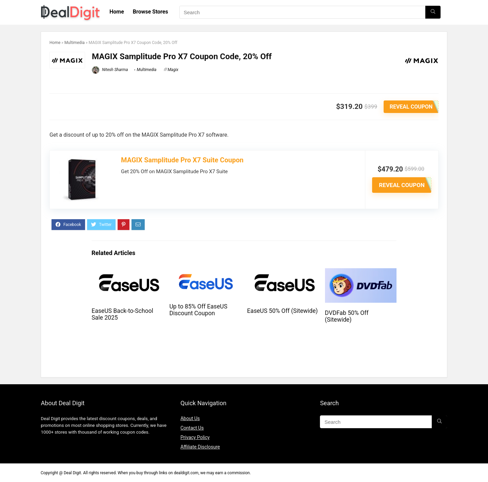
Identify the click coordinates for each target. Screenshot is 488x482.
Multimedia (74, 42)
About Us (190, 418)
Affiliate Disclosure (200, 447)
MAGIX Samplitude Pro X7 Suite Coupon (182, 160)
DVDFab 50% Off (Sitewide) (347, 316)
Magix (173, 69)
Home (116, 11)
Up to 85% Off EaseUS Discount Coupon (198, 310)
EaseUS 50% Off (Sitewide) (282, 310)
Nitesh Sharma (110, 69)
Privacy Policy (194, 437)
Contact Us (192, 428)
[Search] (433, 12)
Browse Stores (150, 11)
